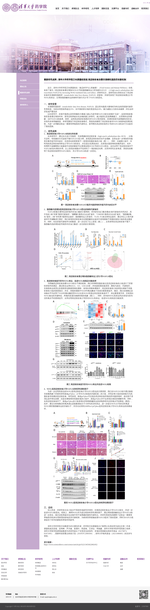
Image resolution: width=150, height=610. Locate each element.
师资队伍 (75, 9)
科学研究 (85, 9)
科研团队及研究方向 (40, 567)
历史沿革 (4, 572)
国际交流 (105, 9)
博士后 (54, 569)
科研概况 (38, 563)
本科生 (54, 563)
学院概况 (4, 569)
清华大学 (8, 597)
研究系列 (21, 569)
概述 (121, 563)
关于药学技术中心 (91, 563)
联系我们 (145, 9)
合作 (121, 566)
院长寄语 (4, 563)
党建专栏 (125, 9)
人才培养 (95, 9)
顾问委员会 (4, 579)
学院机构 (4, 576)
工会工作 (106, 566)
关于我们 (65, 9)
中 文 (148, 3)
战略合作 (135, 9)
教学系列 (21, 566)
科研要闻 (38, 571)
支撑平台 (115, 9)
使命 (2, 566)
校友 (53, 572)
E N (144, 3)
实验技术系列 (22, 572)
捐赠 (121, 569)
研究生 (54, 566)
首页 (57, 9)
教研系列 (21, 563)
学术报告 (38, 574)
